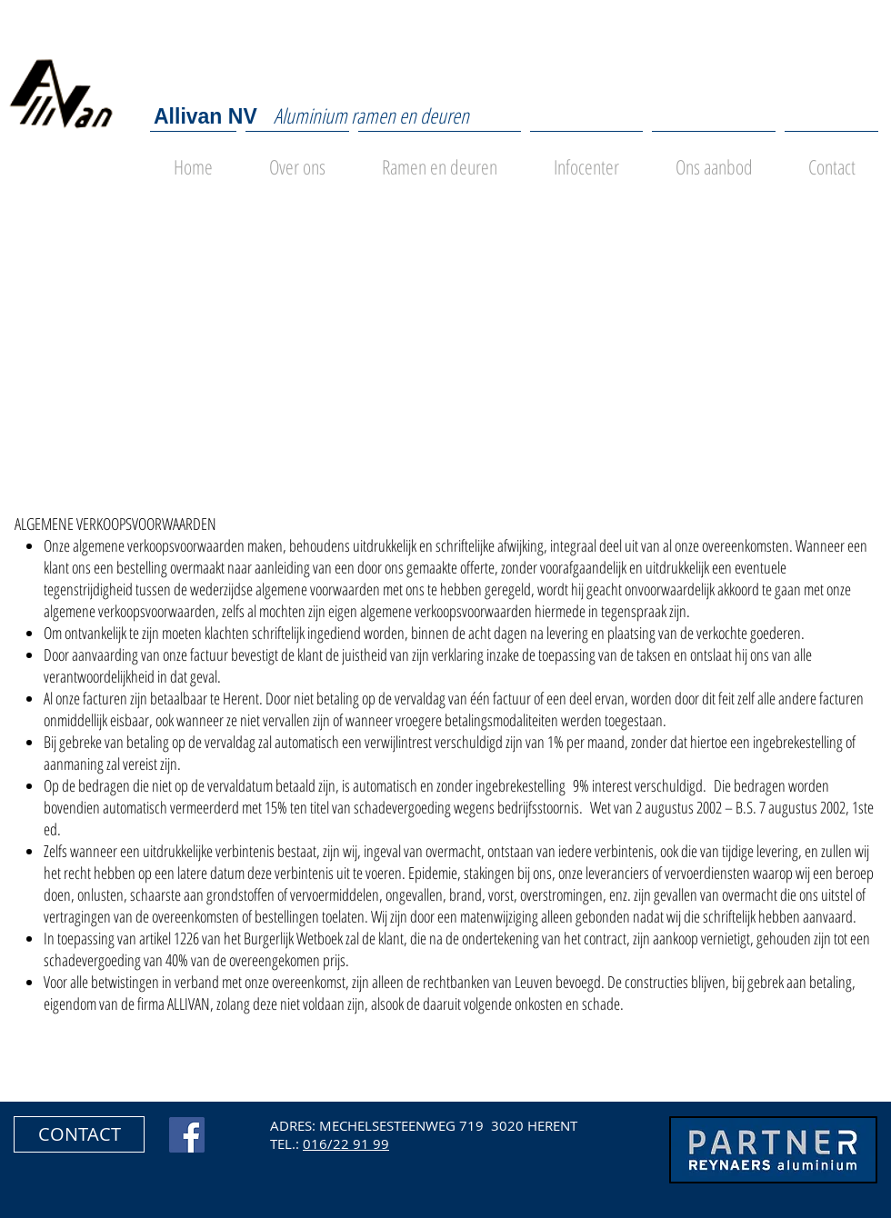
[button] (79, 1134)
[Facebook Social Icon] (187, 1135)
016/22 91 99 (346, 1143)
